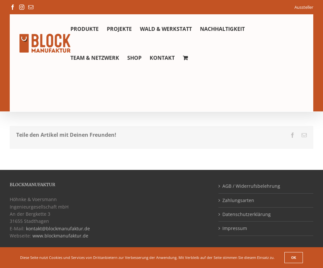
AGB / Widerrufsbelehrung (251, 186)
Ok (293, 257)
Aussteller (303, 7)
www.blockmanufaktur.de (60, 236)
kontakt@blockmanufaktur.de (58, 228)
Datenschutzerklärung (246, 214)
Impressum (234, 228)
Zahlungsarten (238, 200)
